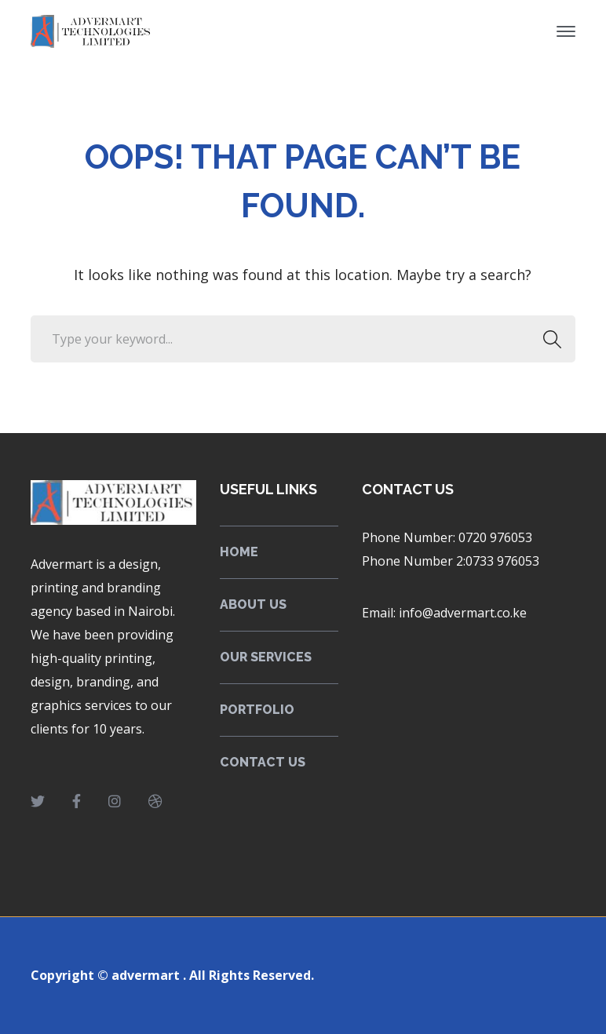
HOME (239, 551)
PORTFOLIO (257, 709)
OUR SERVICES (266, 657)
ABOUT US (253, 604)
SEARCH (547, 338)
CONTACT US (262, 762)
